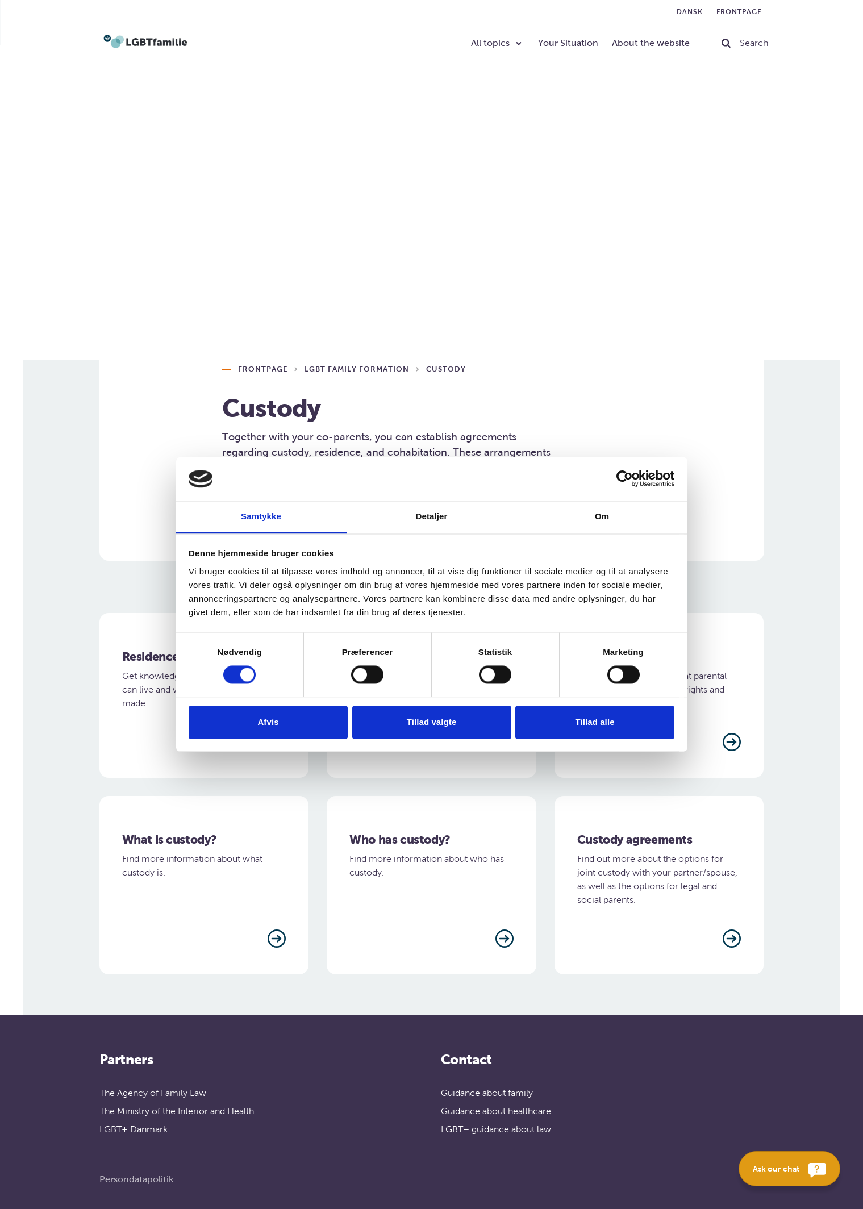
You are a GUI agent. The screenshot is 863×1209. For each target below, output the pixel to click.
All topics (490, 43)
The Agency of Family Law (152, 1093)
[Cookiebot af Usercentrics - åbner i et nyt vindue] (624, 478)
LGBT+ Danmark (133, 1129)
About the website (651, 43)
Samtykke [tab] (261, 516)
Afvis (267, 722)
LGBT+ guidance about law (496, 1129)
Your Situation (568, 43)
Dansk (690, 12)
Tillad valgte (432, 722)
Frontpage (739, 12)
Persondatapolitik (136, 1179)
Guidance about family (487, 1093)
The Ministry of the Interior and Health (176, 1111)
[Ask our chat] (789, 1168)
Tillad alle (594, 722)
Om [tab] (602, 516)
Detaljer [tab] (432, 516)
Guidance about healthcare (496, 1111)
